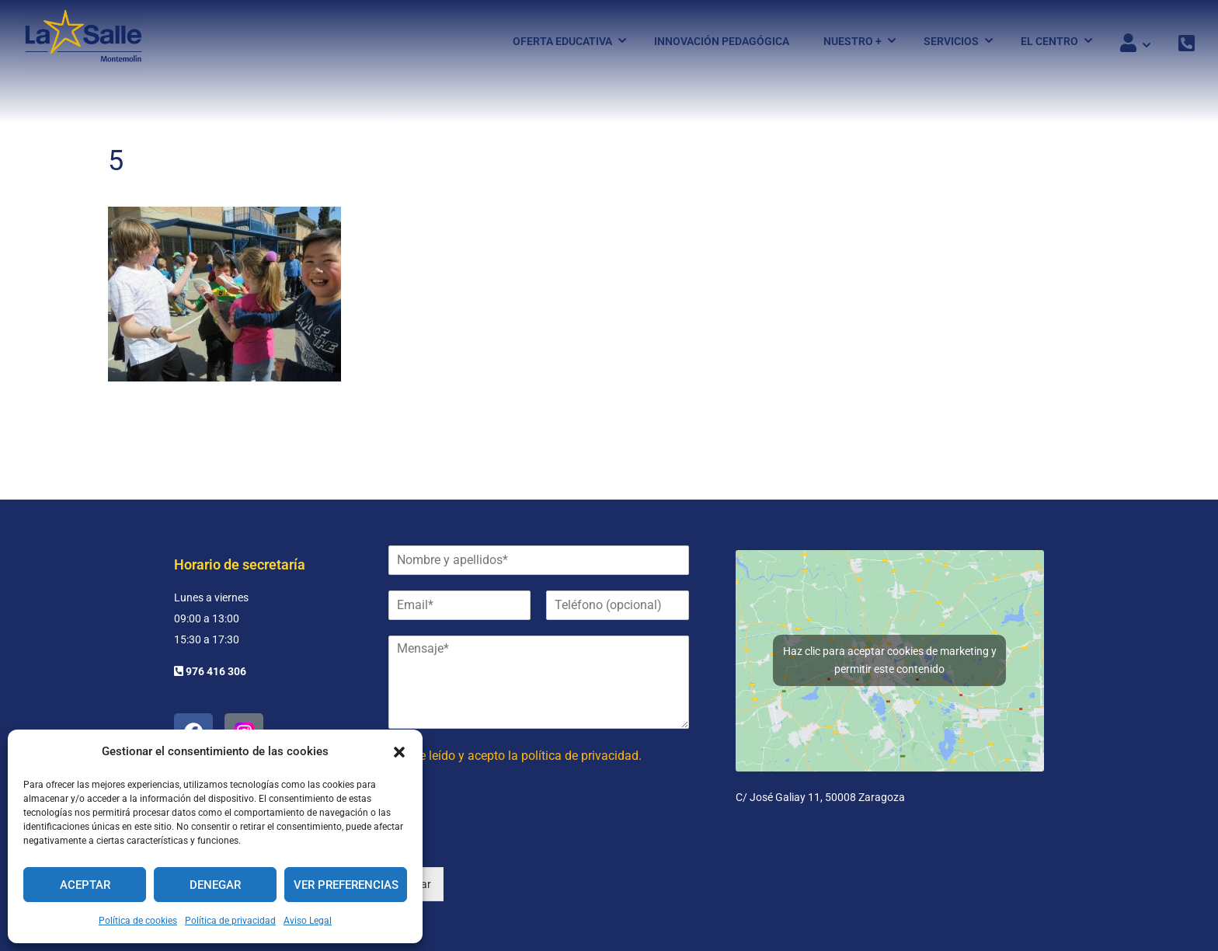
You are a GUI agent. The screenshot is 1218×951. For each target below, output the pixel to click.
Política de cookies (138, 920)
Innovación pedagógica (721, 41)
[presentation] (506, 841)
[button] (399, 752)
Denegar (215, 885)
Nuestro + (852, 41)
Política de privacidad (230, 920)
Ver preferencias (346, 885)
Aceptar (85, 885)
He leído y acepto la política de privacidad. (526, 755)
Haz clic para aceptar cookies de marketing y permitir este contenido (890, 660)
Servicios (951, 41)
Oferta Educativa (562, 41)
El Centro (1049, 41)
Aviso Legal (308, 920)
